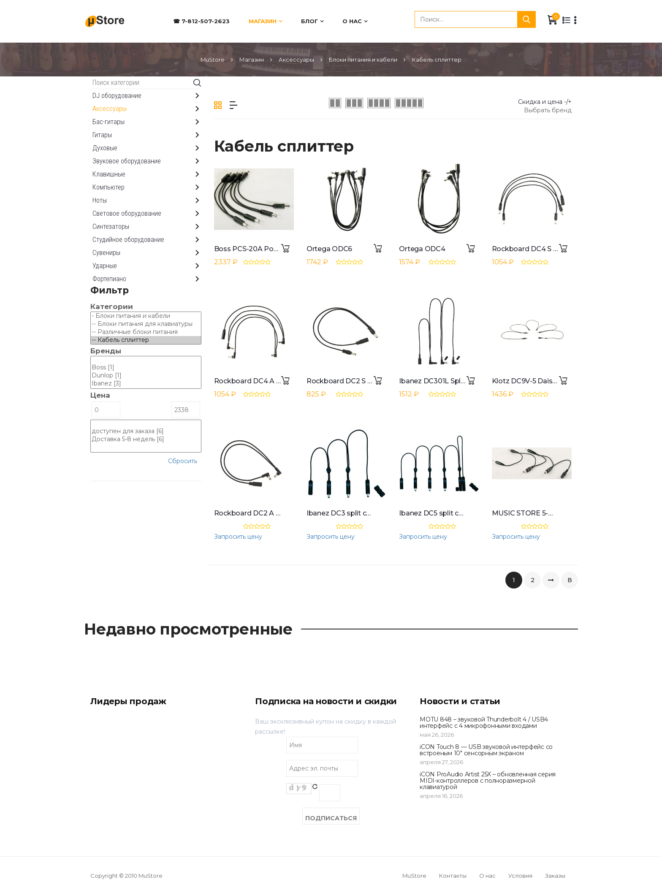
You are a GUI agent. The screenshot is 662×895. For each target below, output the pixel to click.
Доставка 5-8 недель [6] (146, 439)
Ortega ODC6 (329, 249)
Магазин (263, 21)
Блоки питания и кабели (363, 59)
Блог (309, 21)
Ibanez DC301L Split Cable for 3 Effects (463, 381)
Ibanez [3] (146, 384)
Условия (520, 875)
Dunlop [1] (146, 376)
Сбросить (182, 461)
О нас (352, 21)
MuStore (213, 59)
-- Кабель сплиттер (146, 340)
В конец (569, 582)
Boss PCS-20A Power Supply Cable (272, 249)
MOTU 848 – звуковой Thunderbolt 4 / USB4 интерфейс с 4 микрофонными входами (484, 723)
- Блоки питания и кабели (146, 316)
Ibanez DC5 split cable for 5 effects (456, 513)
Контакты (453, 875)
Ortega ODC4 (422, 249)
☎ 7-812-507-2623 (201, 21)
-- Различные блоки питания (146, 332)
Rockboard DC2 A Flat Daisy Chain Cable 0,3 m (292, 513)
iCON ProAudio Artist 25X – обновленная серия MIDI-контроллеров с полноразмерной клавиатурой (488, 780)
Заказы (555, 875)
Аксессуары (296, 59)
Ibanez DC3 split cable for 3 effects (364, 513)
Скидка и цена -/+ (545, 102)
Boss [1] (146, 367)
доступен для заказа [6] (146, 431)
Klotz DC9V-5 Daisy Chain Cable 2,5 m (554, 381)
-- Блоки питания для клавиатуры (146, 324)
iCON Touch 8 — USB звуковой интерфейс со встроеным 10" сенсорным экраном (486, 750)
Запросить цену (238, 536)
